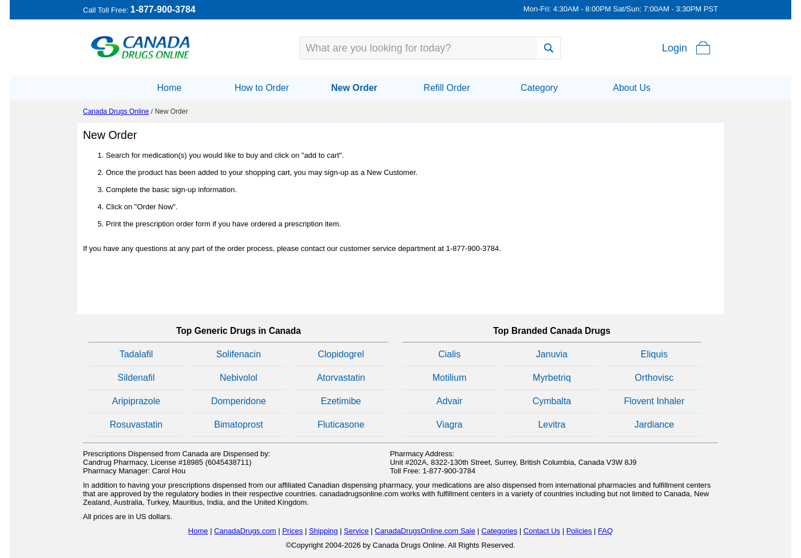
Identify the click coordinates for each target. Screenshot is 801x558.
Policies (579, 531)
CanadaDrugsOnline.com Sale (425, 531)
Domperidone (238, 401)
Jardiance (654, 424)
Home (169, 88)
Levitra (551, 424)
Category (539, 88)
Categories (499, 531)
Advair (449, 401)
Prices (292, 531)
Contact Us (542, 531)
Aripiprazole (136, 401)
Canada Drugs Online (116, 111)
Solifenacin (238, 354)
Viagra (450, 424)
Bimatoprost (238, 424)
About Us (632, 88)
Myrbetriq (552, 377)
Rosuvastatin (136, 424)
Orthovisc (654, 377)
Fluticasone (341, 424)
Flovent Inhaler (654, 401)
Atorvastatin (341, 377)
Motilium (450, 377)
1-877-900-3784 (163, 9)
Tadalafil (136, 354)
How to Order (262, 88)
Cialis (449, 354)
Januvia (552, 354)
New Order (354, 88)
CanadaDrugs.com (245, 531)
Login (674, 48)
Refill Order (446, 88)
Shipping (323, 531)
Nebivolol (238, 377)
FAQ (605, 531)
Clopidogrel (341, 354)
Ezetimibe (341, 401)
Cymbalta (552, 401)
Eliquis (654, 354)
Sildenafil (136, 377)
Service (356, 531)
